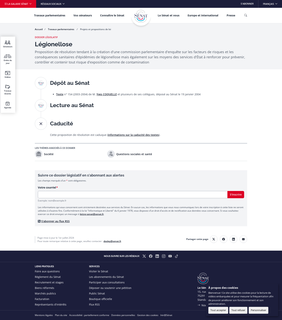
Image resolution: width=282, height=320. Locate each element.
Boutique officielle (100, 299)
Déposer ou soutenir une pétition (110, 288)
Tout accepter (218, 310)
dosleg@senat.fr (112, 241)
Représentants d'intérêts (50, 304)
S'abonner (247, 3)
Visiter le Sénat (98, 271)
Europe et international (203, 15)
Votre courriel (47, 187)
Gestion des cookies (147, 315)
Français (272, 3)
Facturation (42, 299)
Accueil (39, 29)
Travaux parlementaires (49, 15)
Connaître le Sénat (112, 15)
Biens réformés (44, 288)
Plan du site (61, 315)
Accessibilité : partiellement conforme (89, 315)
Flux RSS (94, 304)
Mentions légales (44, 315)
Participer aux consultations (107, 282)
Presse (231, 15)
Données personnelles (123, 315)
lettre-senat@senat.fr (92, 214)
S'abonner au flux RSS (55, 221)
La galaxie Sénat (17, 4)
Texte (59, 94)
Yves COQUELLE (106, 94)
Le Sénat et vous (168, 15)
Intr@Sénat (166, 315)
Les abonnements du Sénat (106, 277)
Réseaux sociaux (51, 4)
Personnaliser (258, 310)
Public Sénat (97, 293)
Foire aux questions (47, 271)
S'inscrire (236, 194)
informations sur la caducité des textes (133, 135)
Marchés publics (45, 293)
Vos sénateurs (82, 15)
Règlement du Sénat (48, 277)
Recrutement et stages (49, 282)
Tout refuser (238, 310)
